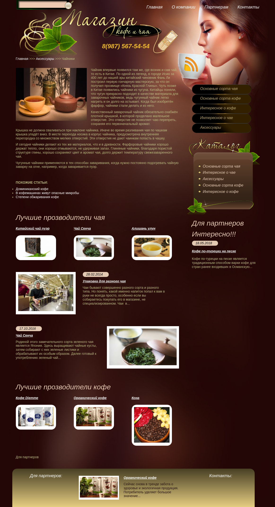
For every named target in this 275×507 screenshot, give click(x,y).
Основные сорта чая (219, 89)
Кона (136, 398)
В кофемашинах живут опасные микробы (47, 193)
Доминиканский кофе (32, 189)
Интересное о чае (216, 118)
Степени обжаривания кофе (37, 197)
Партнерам (216, 7)
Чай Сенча (82, 228)
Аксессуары (45, 59)
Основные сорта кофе (220, 98)
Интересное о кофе (218, 108)
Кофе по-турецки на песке (214, 251)
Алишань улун (144, 228)
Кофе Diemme (27, 398)
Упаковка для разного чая (104, 281)
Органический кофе (90, 398)
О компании (183, 7)
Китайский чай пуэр (33, 228)
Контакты (248, 7)
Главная (154, 7)
